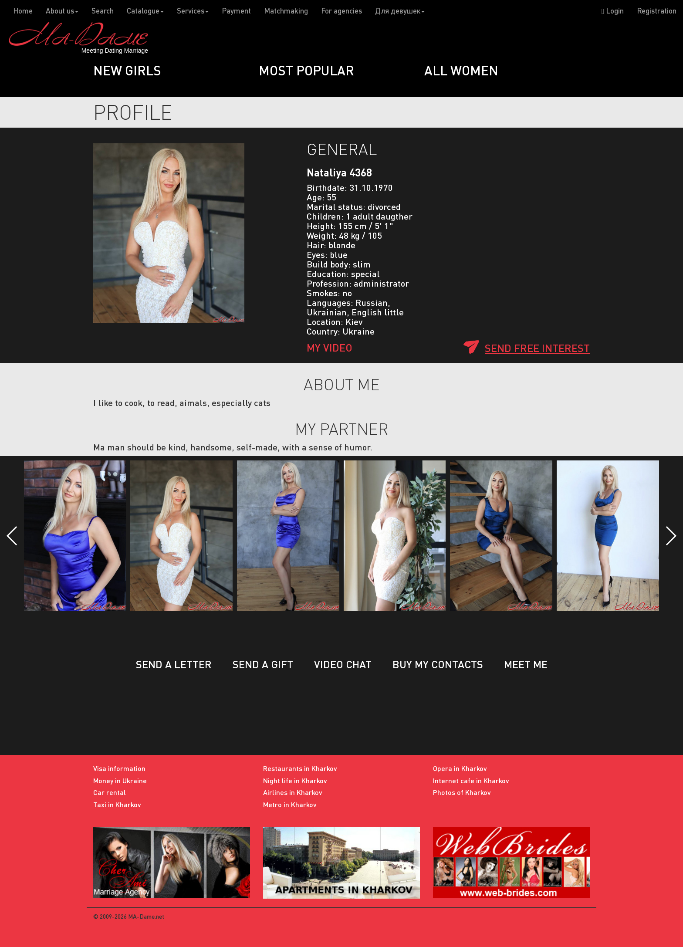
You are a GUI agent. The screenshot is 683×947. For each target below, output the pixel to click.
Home (23, 10)
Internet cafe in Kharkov (471, 780)
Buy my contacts (437, 664)
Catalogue (145, 10)
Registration (656, 10)
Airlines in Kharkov (292, 792)
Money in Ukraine (120, 780)
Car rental (109, 792)
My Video (329, 347)
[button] (12, 535)
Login (613, 10)
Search (102, 10)
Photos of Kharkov (462, 792)
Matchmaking (286, 10)
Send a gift (263, 664)
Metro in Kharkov (290, 804)
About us (62, 10)
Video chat (343, 664)
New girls (127, 70)
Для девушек (400, 10)
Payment (236, 10)
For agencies (341, 10)
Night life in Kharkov (295, 780)
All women (461, 70)
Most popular (306, 70)
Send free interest (537, 348)
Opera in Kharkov (460, 768)
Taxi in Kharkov (117, 804)
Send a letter (174, 664)
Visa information (119, 768)
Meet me (526, 664)
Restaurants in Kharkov (300, 768)
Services (193, 10)
